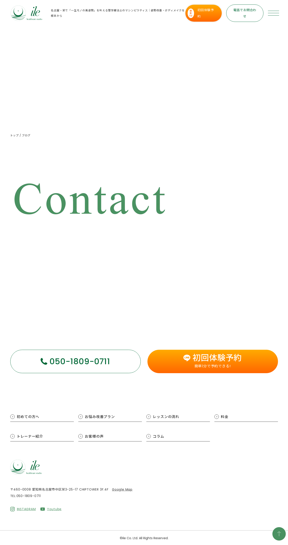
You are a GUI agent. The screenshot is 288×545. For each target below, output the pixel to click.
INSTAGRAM (26, 508)
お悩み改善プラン (100, 416)
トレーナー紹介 (30, 436)
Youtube (54, 508)
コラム (158, 436)
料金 (225, 416)
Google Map (122, 489)
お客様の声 (94, 436)
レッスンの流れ (166, 416)
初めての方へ (28, 416)
